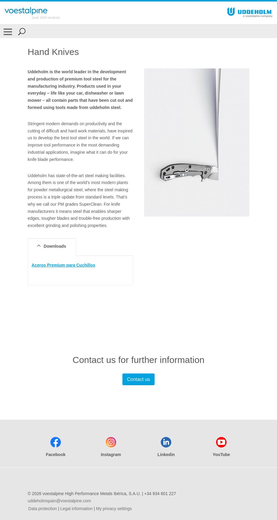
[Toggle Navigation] (8, 31)
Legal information (76, 508)
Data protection (42, 508)
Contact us (138, 379)
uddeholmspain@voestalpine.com (59, 500)
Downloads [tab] (50, 245)
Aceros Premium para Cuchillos (63, 265)
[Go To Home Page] (32, 12)
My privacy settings (114, 508)
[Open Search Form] (22, 31)
